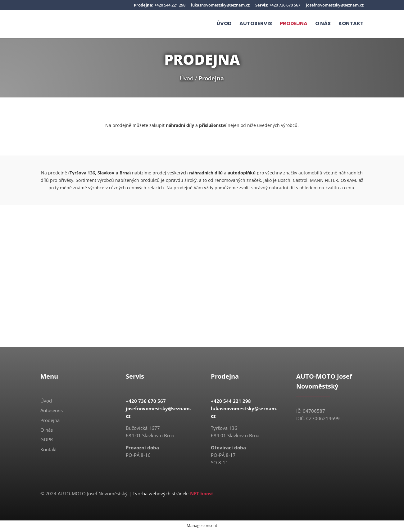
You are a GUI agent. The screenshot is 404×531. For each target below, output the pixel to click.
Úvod (224, 24)
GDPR (46, 439)
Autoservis (255, 24)
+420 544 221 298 (159, 5)
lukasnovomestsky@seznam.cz (220, 5)
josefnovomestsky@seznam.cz (335, 5)
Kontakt (351, 24)
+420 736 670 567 (277, 5)
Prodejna (293, 24)
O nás (323, 24)
